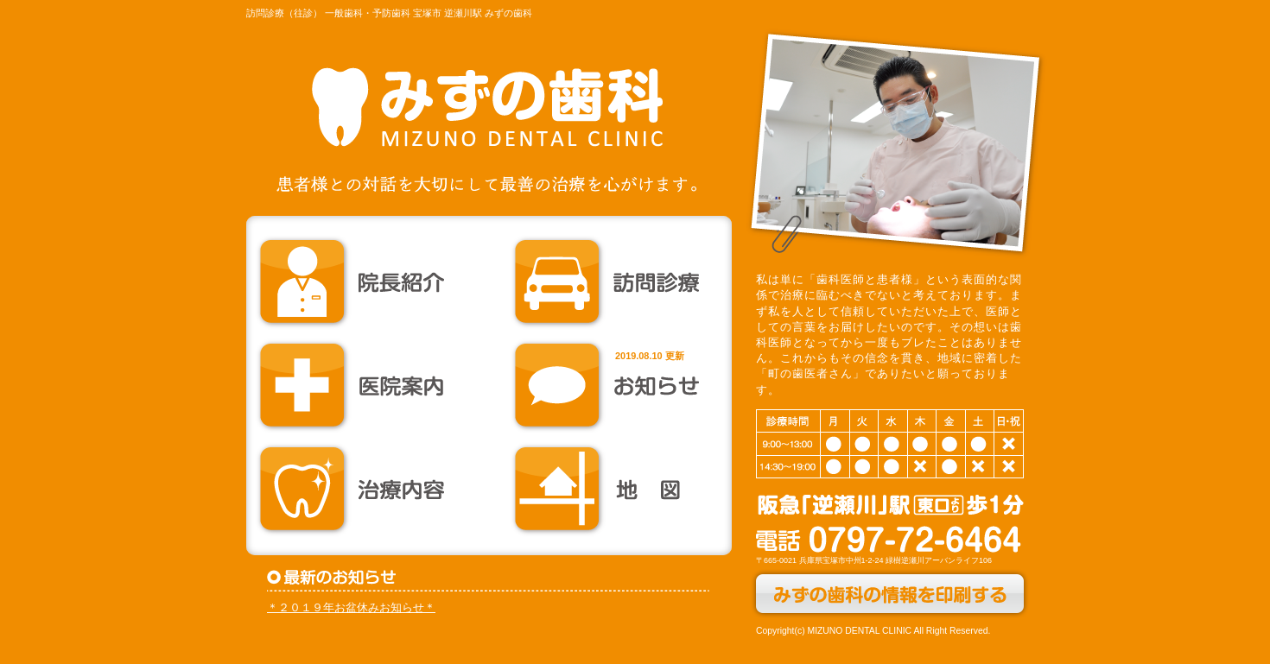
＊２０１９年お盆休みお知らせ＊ (351, 607)
